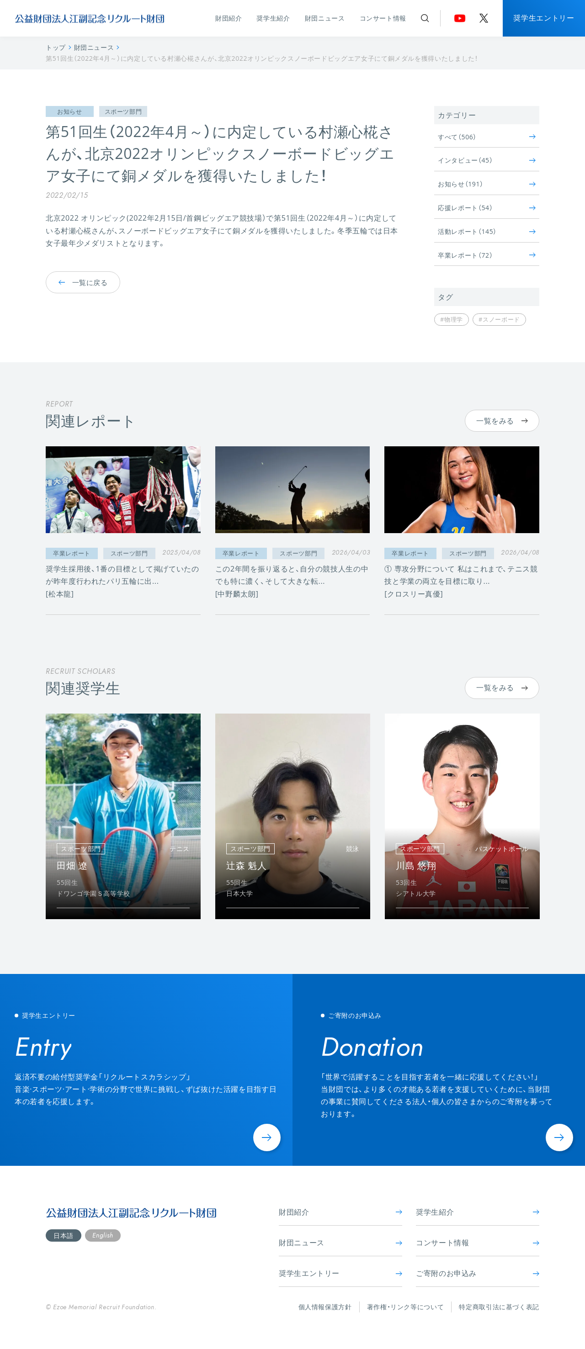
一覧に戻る (83, 282)
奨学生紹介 (273, 18)
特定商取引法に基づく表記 (499, 1306)
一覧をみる (502, 421)
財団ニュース (325, 18)
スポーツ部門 (123, 112)
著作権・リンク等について (405, 1306)
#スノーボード (499, 319)
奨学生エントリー (543, 18)
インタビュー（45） (487, 160)
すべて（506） (487, 136)
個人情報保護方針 (325, 1306)
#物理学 (451, 319)
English (102, 1235)
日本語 (63, 1235)
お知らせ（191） (487, 184)
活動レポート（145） (487, 231)
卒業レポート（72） (487, 255)
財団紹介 (228, 18)
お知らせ (69, 112)
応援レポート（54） (487, 207)
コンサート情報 (383, 18)
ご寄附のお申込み (477, 1273)
